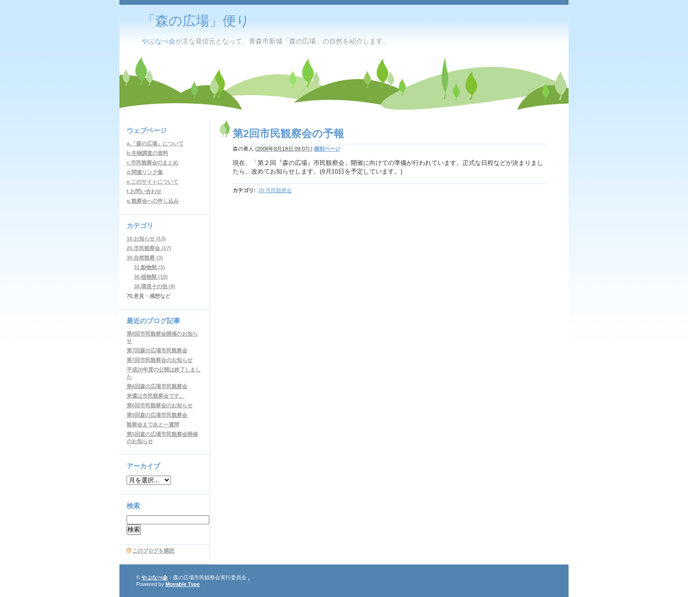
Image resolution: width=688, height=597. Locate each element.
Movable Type (182, 584)
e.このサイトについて (152, 182)
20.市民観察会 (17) (149, 248)
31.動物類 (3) (149, 267)
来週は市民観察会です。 (155, 396)
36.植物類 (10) (151, 277)
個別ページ (327, 149)
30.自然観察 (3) (145, 258)
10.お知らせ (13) (146, 238)
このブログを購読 (153, 551)
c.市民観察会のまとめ (152, 162)
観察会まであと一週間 (153, 424)
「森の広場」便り (196, 20)
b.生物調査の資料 (147, 153)
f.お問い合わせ (144, 191)
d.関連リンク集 (145, 172)
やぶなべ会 (158, 41)
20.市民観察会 (274, 190)
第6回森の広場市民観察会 (157, 386)
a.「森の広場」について (155, 143)
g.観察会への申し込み (153, 201)
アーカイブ (143, 466)
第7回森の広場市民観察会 (157, 350)
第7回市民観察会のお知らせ (160, 360)
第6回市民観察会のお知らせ (160, 405)
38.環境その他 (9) (154, 286)
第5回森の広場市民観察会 (157, 415)
